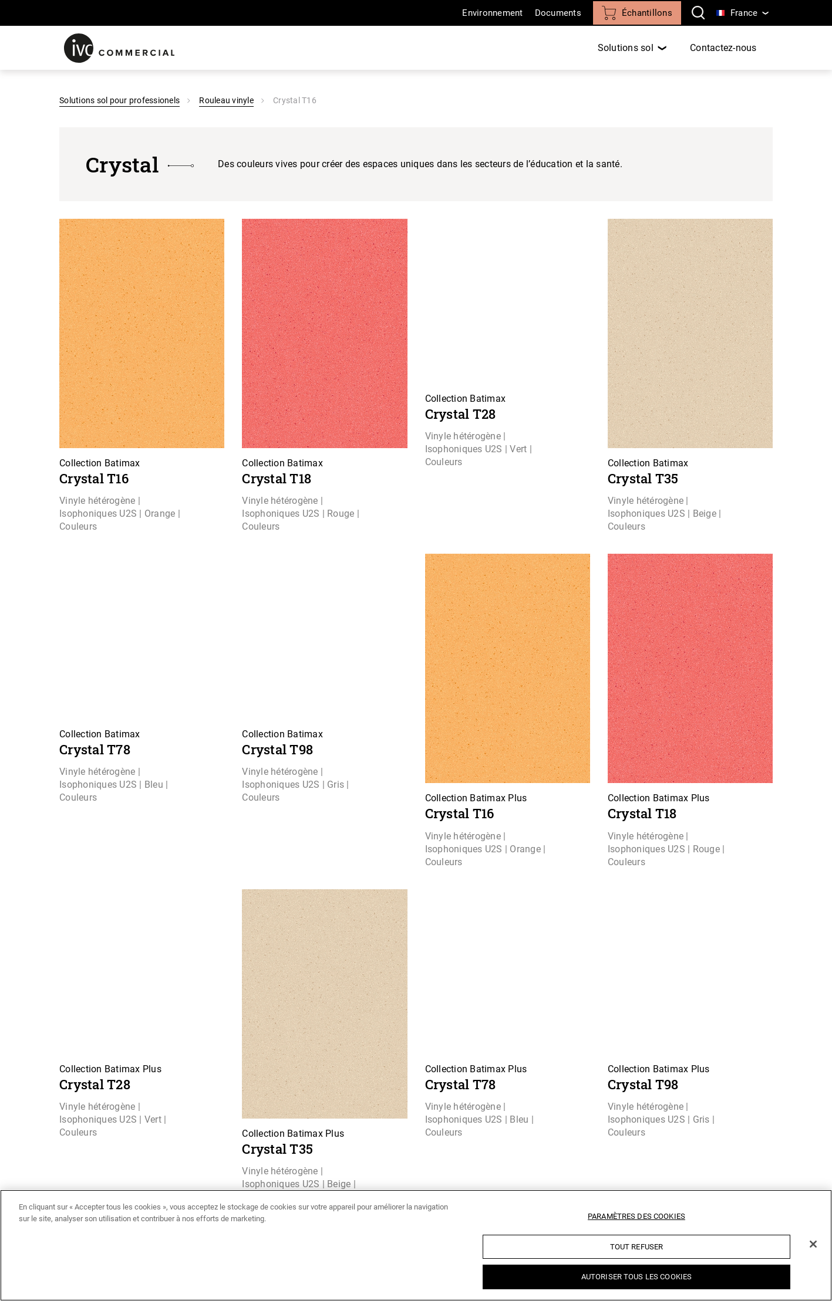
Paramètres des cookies (636, 1216)
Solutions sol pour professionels (119, 100)
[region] (416, 1245)
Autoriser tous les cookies (636, 1276)
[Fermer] (813, 1244)
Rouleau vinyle (226, 100)
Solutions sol (626, 47)
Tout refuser (636, 1246)
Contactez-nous (723, 47)
